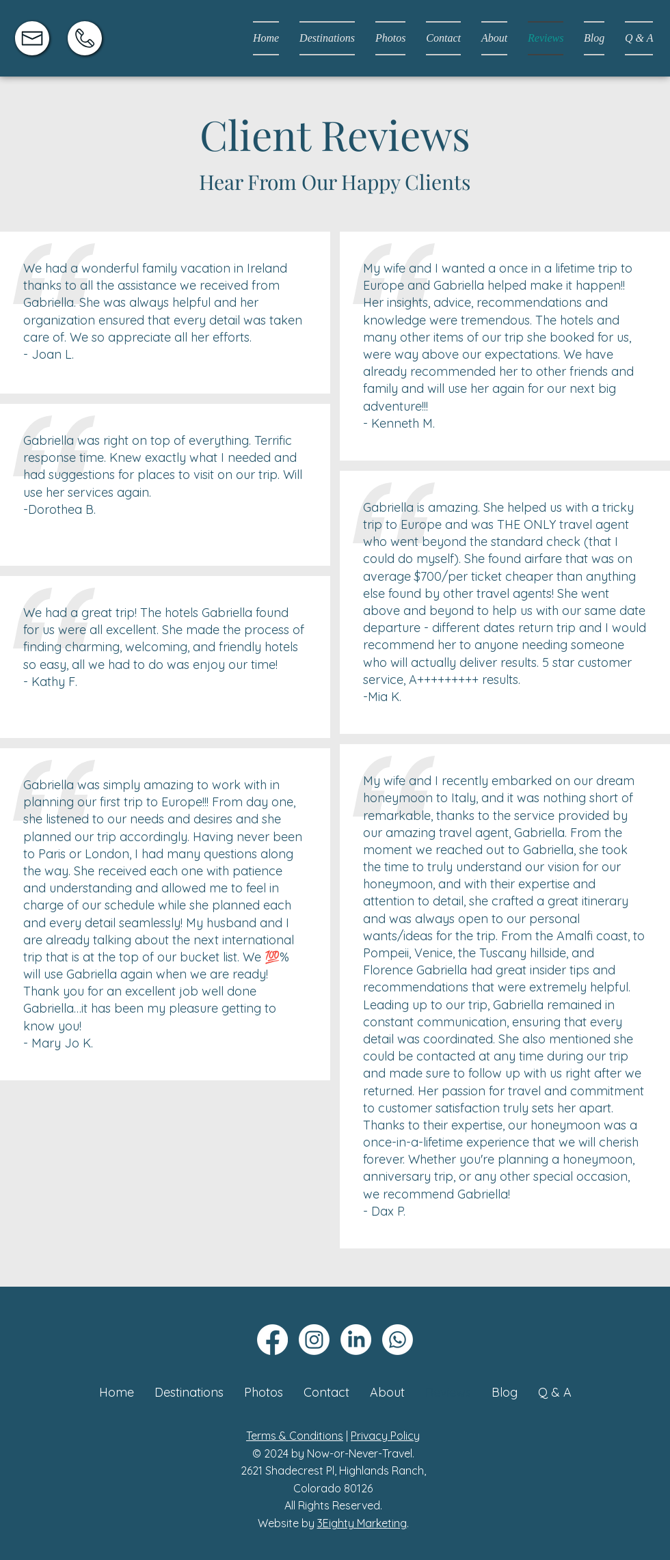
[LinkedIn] (355, 1339)
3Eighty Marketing (362, 1523)
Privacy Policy (385, 1435)
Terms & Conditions (294, 1435)
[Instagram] (314, 1339)
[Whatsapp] (397, 1339)
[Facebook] (272, 1339)
